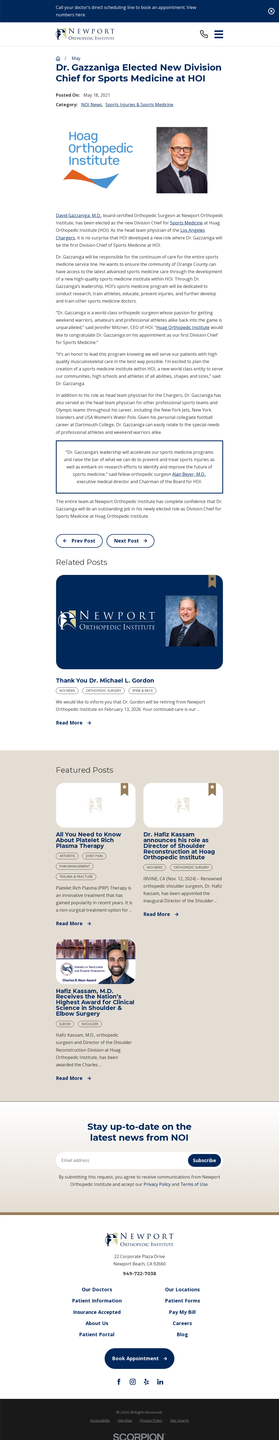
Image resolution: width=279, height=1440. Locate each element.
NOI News (91, 105)
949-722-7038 (139, 1274)
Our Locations (182, 1289)
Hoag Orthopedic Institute (183, 327)
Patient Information (97, 1300)
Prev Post (79, 540)
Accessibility (100, 1420)
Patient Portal (96, 1334)
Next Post (130, 540)
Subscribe (204, 1160)
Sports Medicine (186, 223)
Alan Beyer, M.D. (188, 474)
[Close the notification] (271, 11)
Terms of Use (194, 1184)
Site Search (179, 1420)
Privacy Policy (157, 1184)
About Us (96, 1323)
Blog (182, 1334)
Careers (182, 1323)
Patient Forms (182, 1300)
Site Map (125, 1420)
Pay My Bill (182, 1311)
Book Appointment (139, 1358)
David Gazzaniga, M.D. (78, 215)
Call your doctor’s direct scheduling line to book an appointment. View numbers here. (126, 11)
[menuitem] (100, 1420)
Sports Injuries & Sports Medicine (139, 105)
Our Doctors (96, 1289)
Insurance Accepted (96, 1311)
